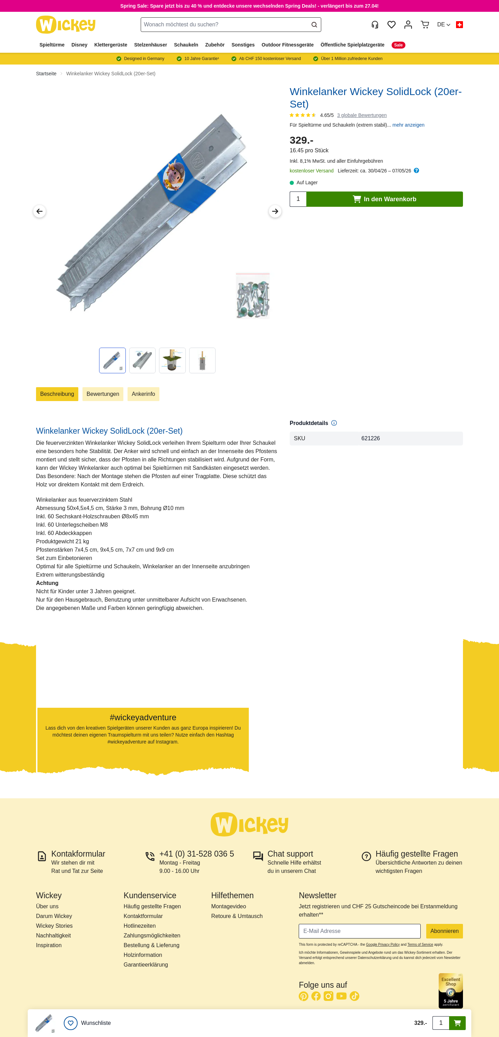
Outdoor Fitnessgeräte (288, 45)
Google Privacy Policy (383, 944)
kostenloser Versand (312, 170)
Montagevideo (228, 906)
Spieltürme (52, 45)
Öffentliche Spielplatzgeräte (352, 45)
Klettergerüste (110, 45)
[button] (443, 24)
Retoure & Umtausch (237, 916)
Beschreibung (57, 394)
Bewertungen (103, 394)
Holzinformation (143, 955)
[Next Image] (275, 211)
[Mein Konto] (408, 24)
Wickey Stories (54, 926)
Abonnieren (444, 931)
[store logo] (66, 25)
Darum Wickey (54, 916)
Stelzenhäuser (150, 45)
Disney (79, 45)
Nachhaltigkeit (53, 935)
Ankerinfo (143, 394)
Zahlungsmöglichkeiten (152, 935)
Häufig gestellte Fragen (152, 906)
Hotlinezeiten (140, 926)
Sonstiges (243, 45)
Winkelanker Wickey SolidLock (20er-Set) (111, 73)
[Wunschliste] (87, 1023)
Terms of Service (420, 944)
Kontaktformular (143, 916)
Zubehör (215, 45)
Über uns (47, 906)
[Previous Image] (39, 211)
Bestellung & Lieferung (152, 945)
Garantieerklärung (146, 965)
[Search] (314, 24)
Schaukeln (186, 45)
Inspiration (49, 945)
